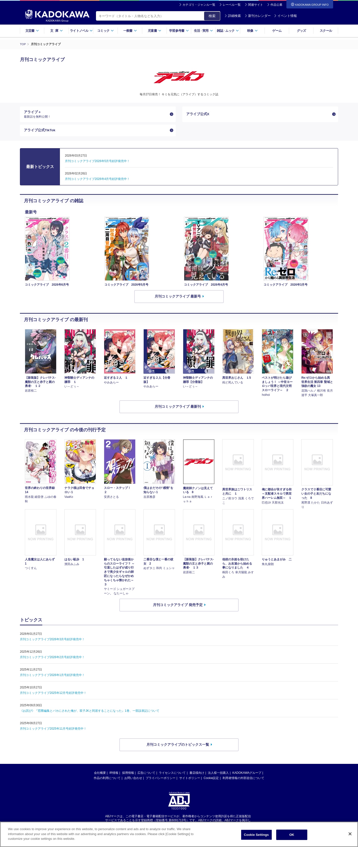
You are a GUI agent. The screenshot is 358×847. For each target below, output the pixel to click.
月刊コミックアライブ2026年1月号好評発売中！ (52, 676)
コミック (105, 31)
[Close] (350, 833)
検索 (212, 16)
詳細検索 (232, 16)
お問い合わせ (133, 779)
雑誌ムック (228, 31)
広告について (146, 774)
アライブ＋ (96, 114)
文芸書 (32, 31)
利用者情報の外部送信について (243, 779)
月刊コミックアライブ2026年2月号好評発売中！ (52, 658)
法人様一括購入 (218, 774)
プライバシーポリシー (161, 779)
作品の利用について (107, 779)
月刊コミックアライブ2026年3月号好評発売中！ (52, 640)
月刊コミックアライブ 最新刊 (178, 407)
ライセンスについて (172, 774)
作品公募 (276, 4)
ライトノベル (81, 31)
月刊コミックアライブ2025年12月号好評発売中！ (53, 694)
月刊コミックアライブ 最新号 (178, 297)
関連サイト (255, 4)
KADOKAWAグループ (246, 774)
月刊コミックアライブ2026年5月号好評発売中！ (97, 162)
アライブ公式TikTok (40, 131)
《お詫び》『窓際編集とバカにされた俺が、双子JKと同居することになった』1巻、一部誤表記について (89, 711)
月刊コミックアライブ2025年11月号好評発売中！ (53, 729)
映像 (252, 31)
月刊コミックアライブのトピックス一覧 (177, 745)
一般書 (130, 31)
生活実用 (203, 31)
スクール (326, 31)
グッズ (301, 31)
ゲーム (276, 31)
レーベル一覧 (232, 4)
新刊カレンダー (258, 16)
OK (291, 835)
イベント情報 (285, 16)
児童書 (154, 31)
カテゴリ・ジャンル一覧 (198, 4)
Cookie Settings (256, 835)
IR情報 (113, 774)
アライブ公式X (197, 114)
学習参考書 (179, 31)
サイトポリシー (189, 779)
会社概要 (100, 774)
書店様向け (196, 774)
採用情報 (128, 774)
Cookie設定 (211, 779)
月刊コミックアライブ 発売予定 (178, 606)
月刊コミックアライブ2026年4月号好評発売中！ (97, 180)
